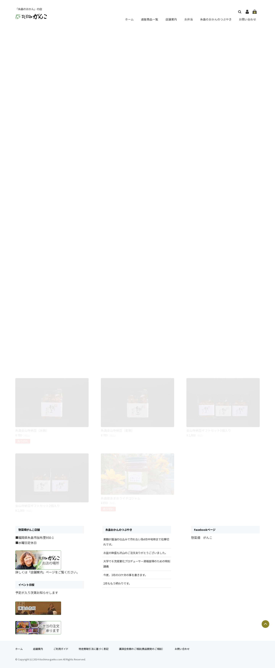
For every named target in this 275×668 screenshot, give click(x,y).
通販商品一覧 (150, 19)
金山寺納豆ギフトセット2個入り (37, 505)
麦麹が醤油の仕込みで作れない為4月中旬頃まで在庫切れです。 (136, 541)
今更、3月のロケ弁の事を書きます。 (125, 575)
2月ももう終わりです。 (117, 583)
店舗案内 (171, 19)
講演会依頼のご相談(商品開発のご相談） (141, 649)
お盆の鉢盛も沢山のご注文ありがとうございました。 (135, 553)
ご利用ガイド (60, 649)
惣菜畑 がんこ (201, 537)
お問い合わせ (247, 19)
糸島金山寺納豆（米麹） (32, 430)
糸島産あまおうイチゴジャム (120, 498)
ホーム (129, 19)
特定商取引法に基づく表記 (93, 649)
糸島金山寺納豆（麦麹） (117, 430)
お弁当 (187, 19)
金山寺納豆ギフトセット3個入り (208, 430)
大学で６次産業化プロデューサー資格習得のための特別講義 (136, 563)
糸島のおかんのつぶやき (215, 19)
